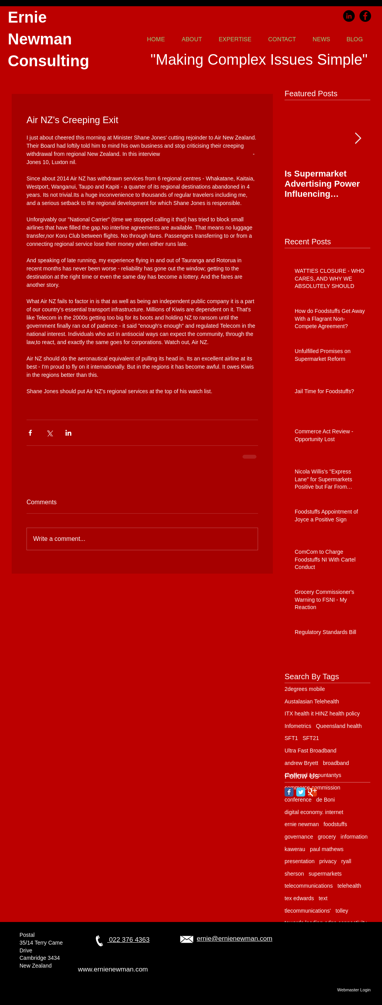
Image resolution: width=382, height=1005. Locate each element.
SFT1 (291, 738)
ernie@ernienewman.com (234, 938)
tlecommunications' (308, 911)
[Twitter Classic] (300, 792)
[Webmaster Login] (354, 990)
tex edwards (299, 898)
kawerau (295, 849)
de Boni (325, 800)
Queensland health (339, 726)
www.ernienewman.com (113, 969)
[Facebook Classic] (289, 792)
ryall (346, 861)
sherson (294, 874)
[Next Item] (357, 138)
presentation (300, 861)
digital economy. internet (314, 812)
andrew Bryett (301, 763)
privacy (327, 861)
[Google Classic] (312, 792)
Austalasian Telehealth (312, 701)
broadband (336, 763)
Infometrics (298, 726)
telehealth (349, 886)
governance (299, 837)
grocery (327, 837)
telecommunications (309, 886)
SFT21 (310, 738)
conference (298, 800)
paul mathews (326, 849)
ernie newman (302, 824)
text (322, 898)
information (354, 837)
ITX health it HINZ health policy (322, 713)
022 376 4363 (128, 939)
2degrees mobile (305, 689)
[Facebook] (365, 16)
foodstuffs (335, 824)
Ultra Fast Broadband (310, 750)
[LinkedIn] (349, 16)
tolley (342, 911)
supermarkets (325, 874)
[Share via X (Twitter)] (49, 432)
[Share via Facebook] (30, 432)
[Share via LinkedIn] (68, 432)
